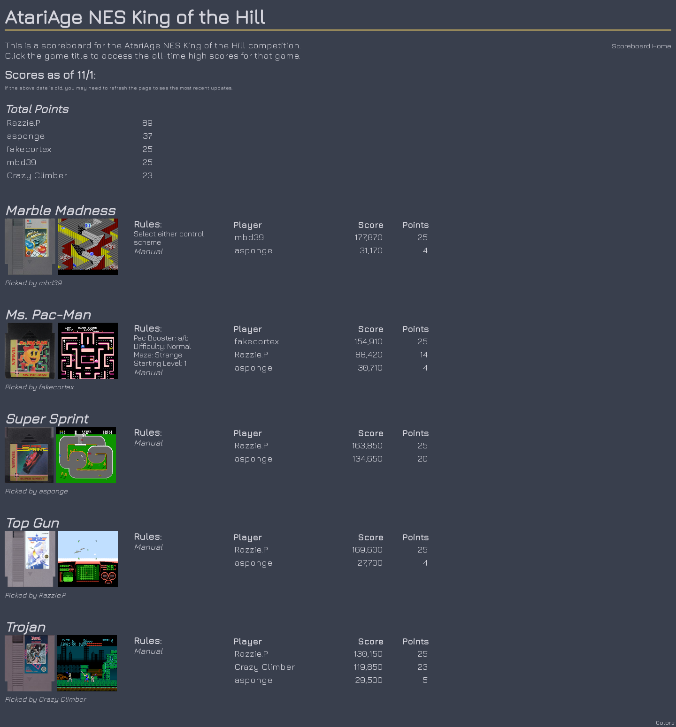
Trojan (25, 626)
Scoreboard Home (641, 46)
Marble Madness (60, 210)
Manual (148, 251)
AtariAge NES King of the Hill (135, 16)
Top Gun (31, 522)
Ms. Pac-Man (47, 314)
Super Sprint (46, 418)
